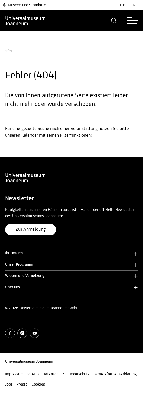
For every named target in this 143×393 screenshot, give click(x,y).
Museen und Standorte (24, 5)
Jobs (9, 384)
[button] (114, 20)
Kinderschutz (78, 374)
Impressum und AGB (22, 374)
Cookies (38, 384)
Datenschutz (53, 374)
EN (132, 5)
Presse (22, 384)
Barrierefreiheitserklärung (115, 374)
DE (122, 5)
